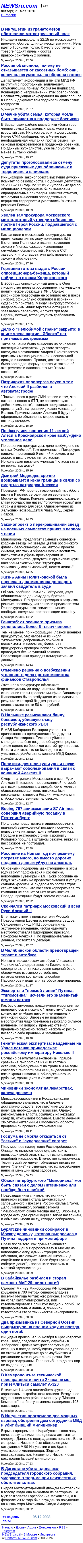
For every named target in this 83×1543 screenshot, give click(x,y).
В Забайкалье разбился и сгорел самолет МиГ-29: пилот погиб (33, 1280)
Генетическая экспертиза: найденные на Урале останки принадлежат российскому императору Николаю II (41, 1048)
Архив (31, 1527)
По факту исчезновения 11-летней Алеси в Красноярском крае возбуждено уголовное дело (41, 435)
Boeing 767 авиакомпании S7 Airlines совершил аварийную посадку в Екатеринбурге (37, 813)
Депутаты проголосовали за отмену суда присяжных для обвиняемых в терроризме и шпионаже (36, 167)
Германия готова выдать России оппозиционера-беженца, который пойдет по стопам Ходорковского (35, 273)
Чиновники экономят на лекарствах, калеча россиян (37, 1090)
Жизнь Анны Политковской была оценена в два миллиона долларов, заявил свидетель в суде (36, 582)
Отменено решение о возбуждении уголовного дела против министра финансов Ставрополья (35, 675)
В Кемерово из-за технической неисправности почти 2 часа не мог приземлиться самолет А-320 (36, 1380)
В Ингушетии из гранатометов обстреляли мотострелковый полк (35, 31)
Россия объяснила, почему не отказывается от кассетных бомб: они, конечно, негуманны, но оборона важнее (41, 70)
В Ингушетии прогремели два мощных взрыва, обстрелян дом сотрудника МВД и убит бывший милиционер (41, 1420)
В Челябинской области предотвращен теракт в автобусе (40, 952)
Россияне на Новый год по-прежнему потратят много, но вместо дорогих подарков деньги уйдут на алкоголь (38, 858)
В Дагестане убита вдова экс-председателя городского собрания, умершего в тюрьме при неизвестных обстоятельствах (38, 1476)
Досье (20, 1527)
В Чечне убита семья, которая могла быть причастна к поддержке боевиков (40, 116)
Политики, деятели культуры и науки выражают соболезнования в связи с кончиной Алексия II (38, 768)
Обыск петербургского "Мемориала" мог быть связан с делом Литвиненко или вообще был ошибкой (41, 1185)
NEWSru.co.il (11, 1534)
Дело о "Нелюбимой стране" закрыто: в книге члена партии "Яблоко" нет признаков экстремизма (40, 334)
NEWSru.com (19, 5)
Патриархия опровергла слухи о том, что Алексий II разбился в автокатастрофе (38, 386)
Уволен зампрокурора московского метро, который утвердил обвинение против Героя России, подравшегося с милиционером (39, 222)
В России (8, 15)
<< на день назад (10, 1518)
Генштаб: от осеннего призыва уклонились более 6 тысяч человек (36, 624)
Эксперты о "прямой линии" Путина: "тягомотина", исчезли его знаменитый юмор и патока (40, 995)
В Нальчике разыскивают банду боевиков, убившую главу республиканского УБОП (32, 719)
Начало (7, 1527)
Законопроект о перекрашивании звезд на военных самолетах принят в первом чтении (41, 529)
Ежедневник (47, 1527)
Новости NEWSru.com (21, 1538)
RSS (62, 1527)
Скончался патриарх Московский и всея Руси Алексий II (40, 908)
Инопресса (48, 1534)
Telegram (8, 1531)
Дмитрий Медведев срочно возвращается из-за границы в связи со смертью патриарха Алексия (40, 480)
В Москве (30, 1534)
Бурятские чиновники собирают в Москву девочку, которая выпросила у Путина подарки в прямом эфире (39, 1234)
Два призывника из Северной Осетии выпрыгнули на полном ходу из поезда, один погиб (40, 1327)
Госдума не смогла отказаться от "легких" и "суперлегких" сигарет (34, 1138)
